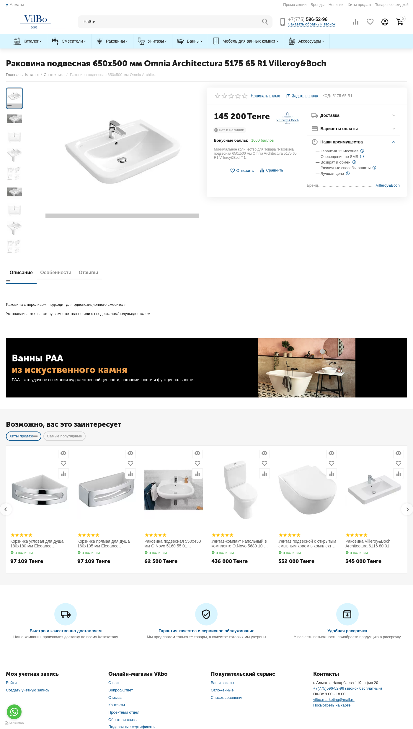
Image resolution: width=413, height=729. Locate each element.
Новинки (336, 4)
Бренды (317, 4)
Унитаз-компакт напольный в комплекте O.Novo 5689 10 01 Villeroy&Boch (239, 502)
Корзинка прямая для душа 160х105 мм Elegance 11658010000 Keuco (103, 502)
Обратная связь (122, 678)
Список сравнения (227, 656)
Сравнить (271, 170)
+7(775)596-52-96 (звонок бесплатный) (347, 647)
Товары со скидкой (392, 4)
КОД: (326, 95)
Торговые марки (122, 693)
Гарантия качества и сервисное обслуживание (206, 589)
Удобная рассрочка (347, 589)
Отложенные (222, 648)
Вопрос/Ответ (120, 648)
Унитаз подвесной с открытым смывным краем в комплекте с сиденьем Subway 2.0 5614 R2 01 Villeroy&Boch (307, 502)
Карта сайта (119, 700)
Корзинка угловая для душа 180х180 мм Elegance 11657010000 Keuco (36, 502)
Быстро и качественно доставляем (66, 589)
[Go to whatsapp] (14, 711)
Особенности (62, 231)
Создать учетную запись (27, 648)
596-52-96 (307, 19)
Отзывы (99, 231)
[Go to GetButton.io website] (14, 723)
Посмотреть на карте (332, 664)
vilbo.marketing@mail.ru (334, 658)
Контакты (116, 663)
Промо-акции (294, 4)
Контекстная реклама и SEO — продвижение (367, 720)
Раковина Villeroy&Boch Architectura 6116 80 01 (367, 502)
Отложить (242, 170)
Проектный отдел (123, 671)
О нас (113, 641)
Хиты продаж (359, 4)
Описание (23, 231)
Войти (11, 641)
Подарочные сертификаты (132, 685)
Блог (112, 707)
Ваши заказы (222, 641)
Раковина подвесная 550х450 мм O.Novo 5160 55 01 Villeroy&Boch (172, 502)
